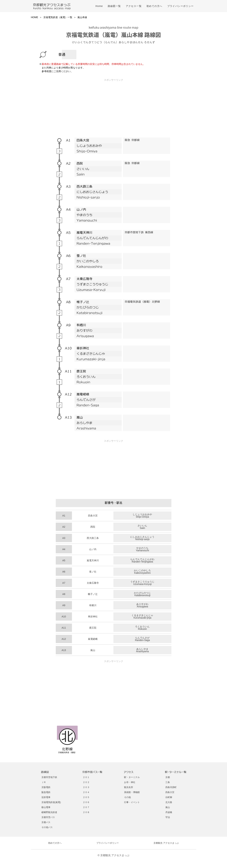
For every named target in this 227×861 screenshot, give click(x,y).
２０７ (86, 807)
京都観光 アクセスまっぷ (166, 843)
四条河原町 (171, 787)
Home (99, 6)
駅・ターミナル (132, 777)
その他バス (47, 827)
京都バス (45, 822)
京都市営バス (48, 817)
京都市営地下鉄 (49, 777)
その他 (127, 797)
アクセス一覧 (134, 6)
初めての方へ (154, 6)
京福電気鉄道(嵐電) (51, 802)
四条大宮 (169, 792)
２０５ (86, 797)
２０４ (86, 792)
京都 (167, 777)
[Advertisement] (113, 105)
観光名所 (128, 787)
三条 (167, 782)
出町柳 (168, 797)
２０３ (86, 787)
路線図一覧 (114, 6)
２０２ (86, 782)
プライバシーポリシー (180, 6)
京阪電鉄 (45, 787)
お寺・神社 (129, 782)
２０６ (86, 802)
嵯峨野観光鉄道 (49, 812)
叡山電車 (45, 807)
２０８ (86, 812)
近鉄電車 (45, 797)
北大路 (168, 802)
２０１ (86, 777)
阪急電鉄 (45, 792)
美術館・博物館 (132, 792)
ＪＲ (43, 782)
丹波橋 (168, 812)
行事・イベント (132, 802)
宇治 (167, 817)
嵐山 (167, 807)
